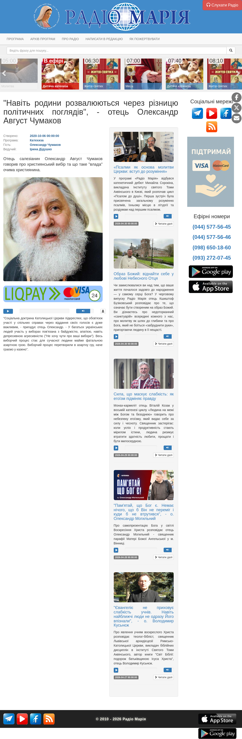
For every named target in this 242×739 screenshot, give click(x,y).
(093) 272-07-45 (212, 258)
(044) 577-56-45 (212, 227)
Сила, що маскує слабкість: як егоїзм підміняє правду (144, 396)
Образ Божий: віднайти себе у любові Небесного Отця (144, 276)
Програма (15, 39)
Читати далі (164, 223)
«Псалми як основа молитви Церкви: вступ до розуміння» (144, 169)
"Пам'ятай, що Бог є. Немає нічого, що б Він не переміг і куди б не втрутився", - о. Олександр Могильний (144, 512)
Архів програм (42, 39)
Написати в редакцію (104, 39)
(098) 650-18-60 (212, 247)
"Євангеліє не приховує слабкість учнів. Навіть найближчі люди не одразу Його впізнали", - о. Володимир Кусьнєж (144, 616)
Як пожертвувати (144, 39)
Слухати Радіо (222, 5)
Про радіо (70, 39)
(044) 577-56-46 (212, 237)
